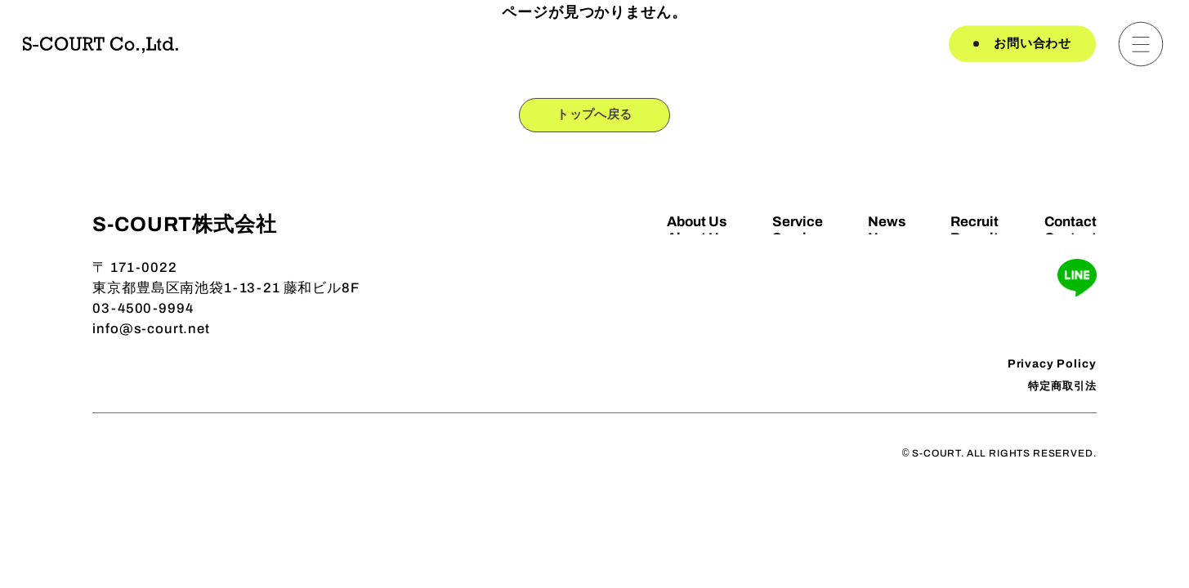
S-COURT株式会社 (184, 228)
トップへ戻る (594, 117)
